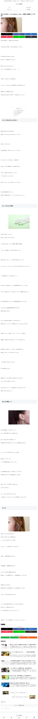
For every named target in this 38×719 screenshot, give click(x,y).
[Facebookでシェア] (19, 34)
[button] (31, 37)
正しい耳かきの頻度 (17, 112)
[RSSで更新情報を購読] (28, 638)
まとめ (15, 115)
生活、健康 (3, 624)
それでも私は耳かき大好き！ (19, 110)
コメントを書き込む (19, 706)
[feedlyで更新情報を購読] (10, 638)
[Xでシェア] (7, 34)
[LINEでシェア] (19, 37)
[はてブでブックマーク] (31, 34)
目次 (17, 108)
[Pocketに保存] (7, 37)
